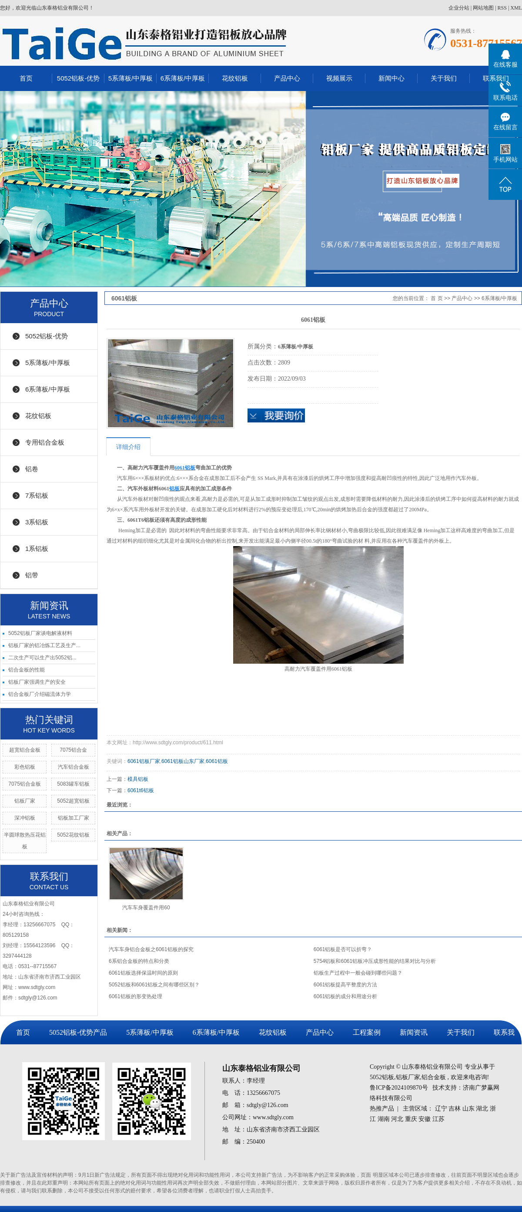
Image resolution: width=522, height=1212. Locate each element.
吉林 (454, 1108)
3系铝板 (36, 522)
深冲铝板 (24, 818)
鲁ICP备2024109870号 (399, 1087)
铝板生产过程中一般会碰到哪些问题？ (358, 973)
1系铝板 (36, 548)
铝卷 (31, 469)
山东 (468, 1108)
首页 (26, 78)
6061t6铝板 (140, 790)
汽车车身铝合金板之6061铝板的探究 (151, 949)
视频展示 (339, 78)
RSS (502, 8)
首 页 (436, 298)
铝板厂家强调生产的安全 (37, 682)
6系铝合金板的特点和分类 (139, 961)
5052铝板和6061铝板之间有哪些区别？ (154, 985)
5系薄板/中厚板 (130, 78)
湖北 (482, 1108)
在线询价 (276, 415)
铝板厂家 (24, 801)
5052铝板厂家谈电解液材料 (40, 633)
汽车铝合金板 (73, 767)
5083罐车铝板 (73, 784)
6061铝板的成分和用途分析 (346, 996)
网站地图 (483, 8)
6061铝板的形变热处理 (135, 996)
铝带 (31, 575)
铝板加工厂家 (73, 818)
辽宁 (441, 1108)
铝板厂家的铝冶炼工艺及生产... (44, 645)
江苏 (438, 1119)
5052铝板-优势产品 (78, 1032)
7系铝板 (36, 495)
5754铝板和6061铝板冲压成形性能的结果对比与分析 (375, 961)
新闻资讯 (414, 1032)
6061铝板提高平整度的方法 (346, 985)
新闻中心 (391, 78)
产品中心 (287, 78)
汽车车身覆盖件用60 (146, 908)
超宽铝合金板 (24, 750)
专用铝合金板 (44, 442)
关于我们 (444, 78)
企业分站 (458, 8)
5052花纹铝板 (73, 835)
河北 (397, 1119)
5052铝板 (382, 1077)
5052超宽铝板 (73, 801)
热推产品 (382, 1108)
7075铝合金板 (24, 784)
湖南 (384, 1119)
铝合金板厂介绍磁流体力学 (39, 694)
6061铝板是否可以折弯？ (343, 949)
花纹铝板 (235, 78)
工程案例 (367, 1032)
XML (516, 8)
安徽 (424, 1119)
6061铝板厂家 (143, 761)
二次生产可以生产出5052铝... (42, 658)
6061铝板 (217, 761)
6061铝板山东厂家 (182, 761)
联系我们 (496, 78)
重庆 (411, 1119)
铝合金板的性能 (26, 670)
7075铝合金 (73, 750)
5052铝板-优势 (78, 78)
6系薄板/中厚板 (183, 78)
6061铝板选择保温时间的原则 (143, 973)
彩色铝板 (24, 767)
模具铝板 (137, 779)
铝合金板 (434, 1077)
